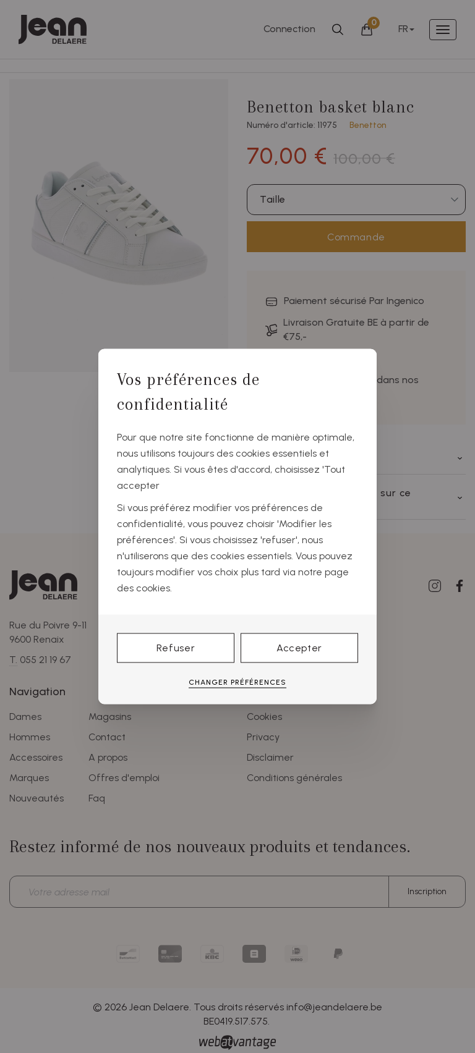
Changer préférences (237, 681)
